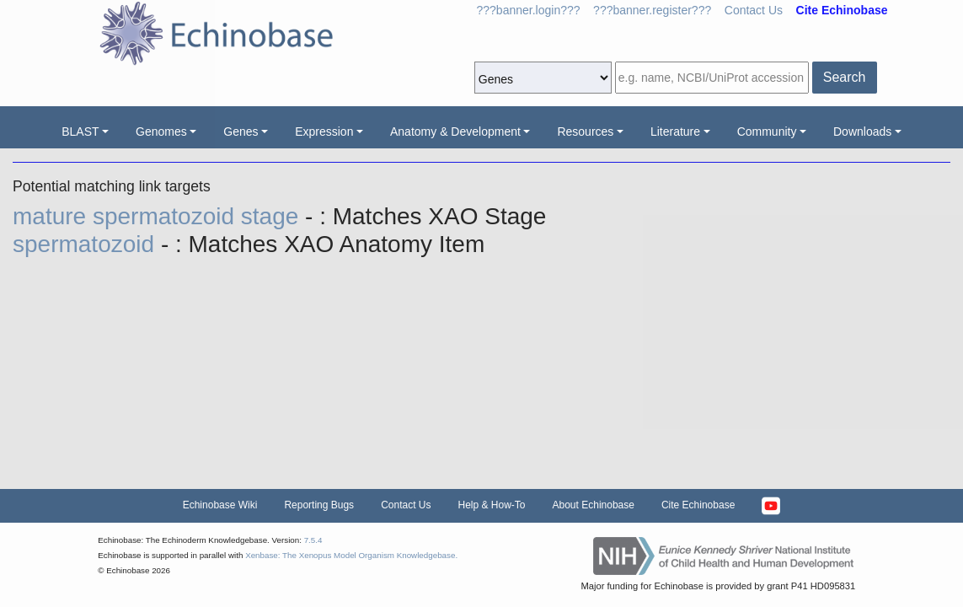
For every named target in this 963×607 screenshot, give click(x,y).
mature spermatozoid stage (159, 216)
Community (767, 131)
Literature (675, 131)
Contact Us (754, 10)
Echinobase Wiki (220, 505)
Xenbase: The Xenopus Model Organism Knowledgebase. (351, 555)
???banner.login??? (528, 10)
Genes (240, 131)
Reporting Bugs (319, 505)
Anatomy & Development (455, 131)
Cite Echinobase (698, 505)
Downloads (862, 131)
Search (844, 77)
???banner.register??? (652, 10)
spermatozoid (87, 244)
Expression (324, 131)
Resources (585, 131)
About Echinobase (593, 505)
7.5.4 (313, 540)
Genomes (161, 131)
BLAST (80, 131)
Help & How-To (491, 505)
